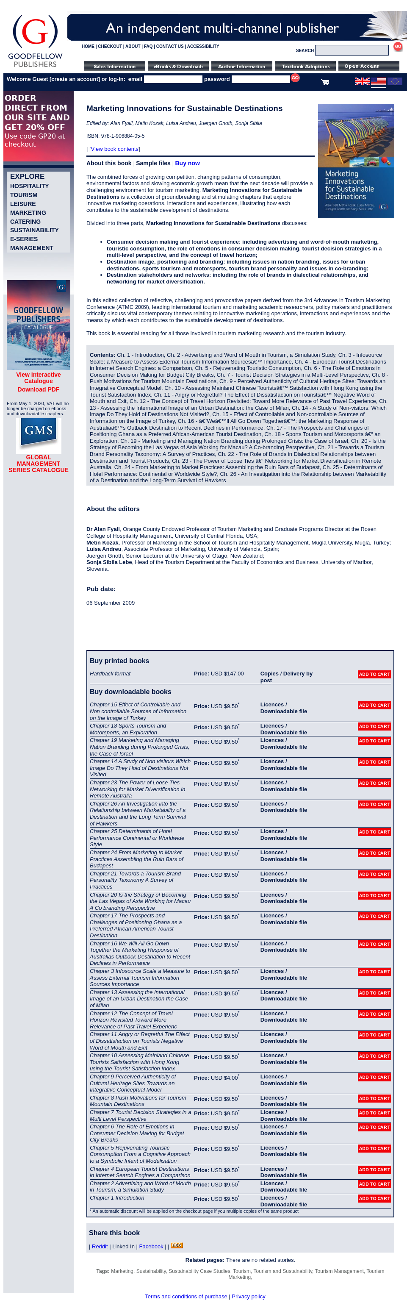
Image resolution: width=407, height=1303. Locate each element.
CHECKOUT (110, 46)
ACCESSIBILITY (203, 46)
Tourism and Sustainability (283, 1271)
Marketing (28, 212)
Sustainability (34, 230)
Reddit (100, 1246)
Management (31, 247)
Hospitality (29, 186)
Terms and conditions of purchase (186, 1296)
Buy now (187, 163)
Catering (25, 221)
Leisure (23, 203)
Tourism (23, 195)
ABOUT (133, 46)
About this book (109, 163)
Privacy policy (248, 1296)
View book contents (115, 149)
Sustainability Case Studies (199, 1271)
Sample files (153, 163)
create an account (74, 79)
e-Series (24, 239)
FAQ (148, 46)
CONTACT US (170, 46)
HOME (88, 46)
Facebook (151, 1246)
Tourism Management (339, 1271)
